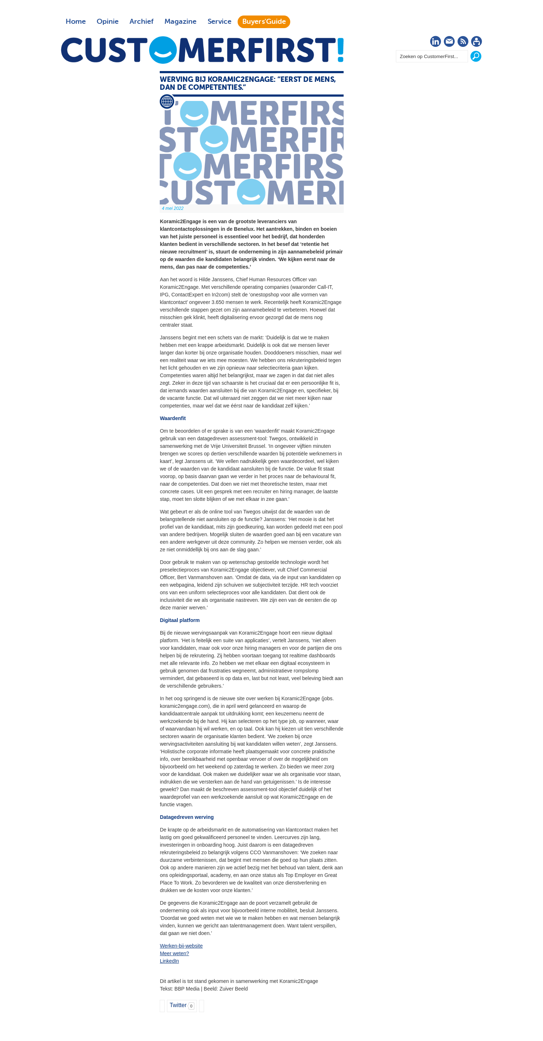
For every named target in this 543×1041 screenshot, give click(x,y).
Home (76, 21)
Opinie (108, 21)
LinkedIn (169, 961)
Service (219, 21)
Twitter (177, 1005)
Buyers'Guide (264, 21)
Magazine (180, 21)
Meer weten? (174, 953)
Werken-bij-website (181, 946)
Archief (141, 21)
